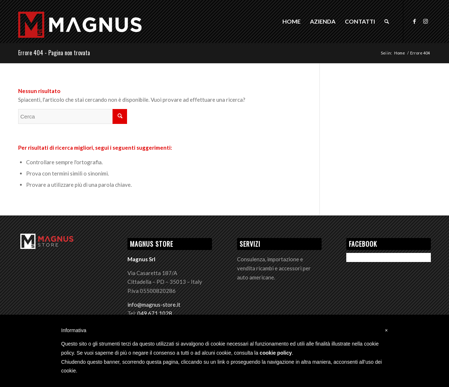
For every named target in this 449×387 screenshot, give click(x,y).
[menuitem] (291, 21)
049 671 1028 (154, 313)
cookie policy (276, 353)
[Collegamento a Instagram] (425, 21)
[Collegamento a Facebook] (414, 21)
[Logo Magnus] (80, 33)
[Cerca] (387, 21)
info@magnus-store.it (153, 304)
